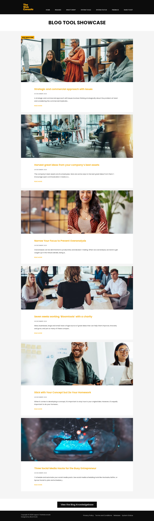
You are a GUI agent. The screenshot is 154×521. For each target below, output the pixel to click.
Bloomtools (34, 517)
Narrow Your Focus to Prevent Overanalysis (60, 240)
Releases (58, 10)
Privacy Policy (88, 515)
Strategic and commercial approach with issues (63, 89)
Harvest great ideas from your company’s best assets (66, 165)
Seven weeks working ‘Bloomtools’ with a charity (63, 316)
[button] (27, 37)
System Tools (86, 10)
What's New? (71, 10)
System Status (101, 10)
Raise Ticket (128, 10)
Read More (38, 105)
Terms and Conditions (103, 515)
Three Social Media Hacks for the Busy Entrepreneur (65, 468)
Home (48, 10)
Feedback (115, 10)
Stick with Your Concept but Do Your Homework (62, 392)
